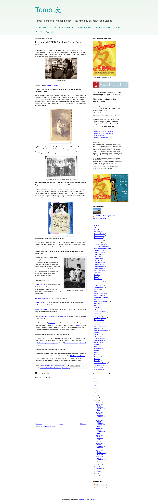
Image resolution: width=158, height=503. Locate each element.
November (99, 464)
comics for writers (61, 316)
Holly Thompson (98, 285)
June (97, 476)
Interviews (58, 368)
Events (117, 27)
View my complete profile (99, 218)
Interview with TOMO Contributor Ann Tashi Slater (101, 452)
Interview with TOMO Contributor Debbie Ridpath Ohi (101, 415)
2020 (96, 381)
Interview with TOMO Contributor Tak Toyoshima (100, 445)
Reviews (96, 324)
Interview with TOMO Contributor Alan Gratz (101, 459)
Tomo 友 (48, 10)
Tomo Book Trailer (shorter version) (103, 133)
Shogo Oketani (98, 334)
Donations (97, 275)
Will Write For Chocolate (42, 298)
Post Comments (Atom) (49, 427)
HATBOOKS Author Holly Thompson (105, 216)
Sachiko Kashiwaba (99, 326)
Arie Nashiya (97, 242)
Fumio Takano (98, 279)
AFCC (95, 229)
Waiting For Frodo (40, 284)
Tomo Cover (97, 357)
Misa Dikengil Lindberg (100, 318)
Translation (97, 359)
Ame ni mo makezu (99, 236)
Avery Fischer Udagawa (100, 246)
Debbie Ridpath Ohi (51, 368)
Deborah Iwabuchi (99, 266)
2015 (96, 390)
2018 (96, 383)
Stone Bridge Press (99, 135)
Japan (95, 291)
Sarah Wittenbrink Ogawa (101, 330)
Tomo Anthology (66, 368)
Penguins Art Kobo (99, 320)
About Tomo (41, 27)
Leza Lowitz (97, 307)
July (97, 473)
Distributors (97, 273)
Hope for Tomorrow (99, 287)
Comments (97, 487)
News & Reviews (102, 27)
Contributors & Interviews (61, 27)
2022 (96, 376)
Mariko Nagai (97, 314)
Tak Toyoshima (98, 342)
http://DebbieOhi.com (51, 85)
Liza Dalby (97, 309)
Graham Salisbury (99, 281)
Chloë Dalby (97, 254)
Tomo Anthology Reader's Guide (102, 137)
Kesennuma (97, 305)
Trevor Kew (97, 361)
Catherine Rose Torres (100, 250)
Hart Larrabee (98, 283)
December (99, 402)
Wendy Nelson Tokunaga (101, 363)
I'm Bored (52, 323)
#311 (95, 225)
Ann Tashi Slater (98, 240)
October (98, 466)
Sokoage (96, 336)
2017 (96, 386)
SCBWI (96, 332)
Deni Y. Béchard (98, 268)
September (99, 468)
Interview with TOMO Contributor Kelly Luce (101, 431)
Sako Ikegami (97, 328)
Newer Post (39, 424)
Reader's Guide (84, 27)
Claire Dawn (97, 256)
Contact (49, 32)
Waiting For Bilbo (40, 302)
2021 (96, 379)
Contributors (43, 368)
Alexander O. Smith (99, 234)
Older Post (83, 424)
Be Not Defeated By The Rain (102, 248)
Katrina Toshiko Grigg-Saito (101, 301)
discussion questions (99, 271)
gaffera (82, 499)
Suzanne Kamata (98, 340)
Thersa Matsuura (98, 348)
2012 (96, 397)
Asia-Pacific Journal (99, 244)
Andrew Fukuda (98, 238)
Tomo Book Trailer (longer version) (103, 131)
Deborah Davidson (99, 264)
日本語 (39, 32)
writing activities (98, 365)
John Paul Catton (98, 295)
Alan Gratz (97, 232)
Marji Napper (97, 316)
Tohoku (96, 350)
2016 (96, 388)
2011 (96, 400)
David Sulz (97, 260)
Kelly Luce (97, 303)
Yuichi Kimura (97, 367)
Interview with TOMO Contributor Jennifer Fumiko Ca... (101, 407)
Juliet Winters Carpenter (100, 297)
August (98, 471)
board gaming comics (47, 316)
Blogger (93, 499)
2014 (96, 393)
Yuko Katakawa (98, 369)
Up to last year (79, 325)
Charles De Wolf (98, 252)
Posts (96, 484)
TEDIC (96, 346)
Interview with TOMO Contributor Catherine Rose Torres (101, 423)
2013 (96, 395)
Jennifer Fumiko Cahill (100, 293)
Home (61, 424)
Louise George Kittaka (100, 312)
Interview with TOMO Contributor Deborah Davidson (99, 438)
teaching (96, 344)
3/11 (95, 227)
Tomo (95, 352)
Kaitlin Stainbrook (98, 299)
